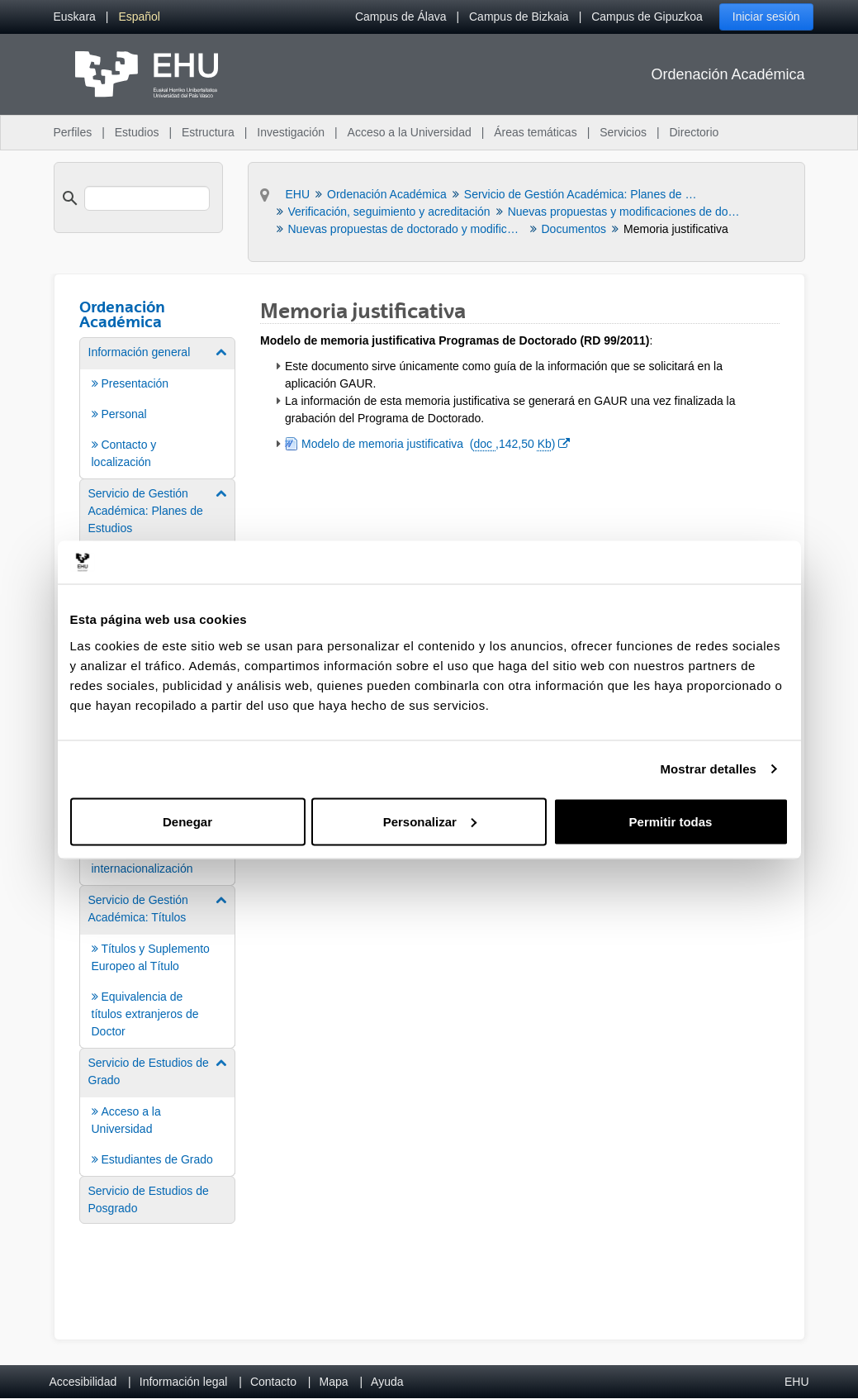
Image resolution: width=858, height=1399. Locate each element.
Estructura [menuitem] (208, 132)
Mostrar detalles (708, 769)
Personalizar (429, 821)
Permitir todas (671, 821)
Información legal (184, 1381)
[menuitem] (74, 17)
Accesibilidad (83, 1381)
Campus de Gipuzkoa (647, 16)
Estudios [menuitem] (137, 132)
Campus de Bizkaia (519, 16)
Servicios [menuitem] (623, 132)
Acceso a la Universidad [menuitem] (410, 132)
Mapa (333, 1381)
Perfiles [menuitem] (73, 132)
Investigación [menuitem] (291, 132)
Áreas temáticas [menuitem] (535, 132)
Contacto (273, 1381)
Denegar (187, 821)
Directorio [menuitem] (694, 132)
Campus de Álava (401, 16)
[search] (147, 198)
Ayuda (387, 1381)
